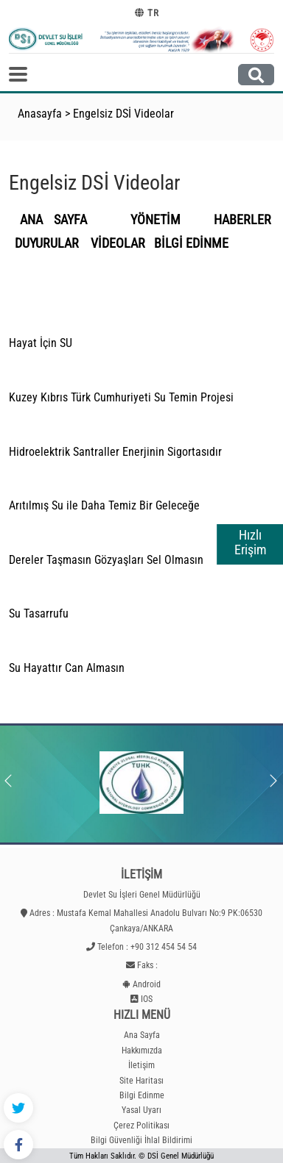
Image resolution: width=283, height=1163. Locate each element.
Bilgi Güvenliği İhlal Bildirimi (141, 1140)
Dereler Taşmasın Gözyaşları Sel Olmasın (106, 560)
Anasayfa (40, 114)
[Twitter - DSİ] (18, 1108)
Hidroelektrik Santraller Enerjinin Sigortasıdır (115, 452)
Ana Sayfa (142, 1035)
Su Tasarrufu (39, 613)
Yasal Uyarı (141, 1110)
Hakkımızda (142, 1050)
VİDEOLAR (118, 243)
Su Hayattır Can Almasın (67, 668)
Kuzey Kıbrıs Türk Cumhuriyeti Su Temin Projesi (121, 397)
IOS (147, 999)
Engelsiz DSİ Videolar (123, 114)
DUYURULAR (50, 243)
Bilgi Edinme (141, 1095)
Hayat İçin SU (40, 343)
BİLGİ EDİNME (191, 243)
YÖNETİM (166, 219)
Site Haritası (141, 1081)
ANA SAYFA (53, 219)
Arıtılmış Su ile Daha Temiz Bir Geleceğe (104, 505)
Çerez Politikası (141, 1125)
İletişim (141, 1065)
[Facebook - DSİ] (18, 1144)
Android (147, 984)
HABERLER (242, 219)
